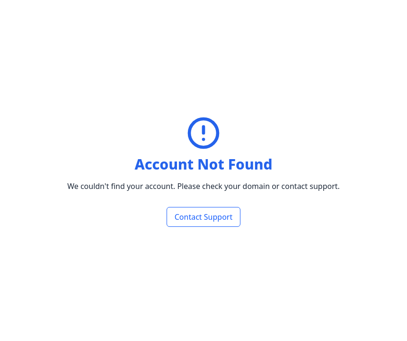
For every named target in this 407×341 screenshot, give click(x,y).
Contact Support (203, 217)
